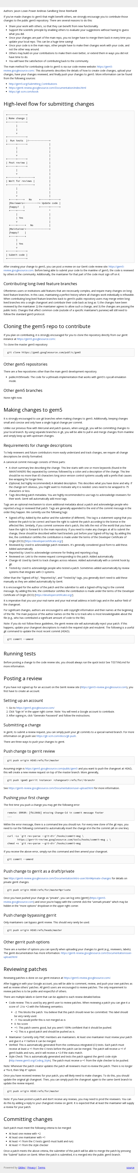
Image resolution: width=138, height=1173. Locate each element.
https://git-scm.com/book (23, 91)
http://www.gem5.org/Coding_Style (30, 1060)
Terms (41, 1167)
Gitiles (21, 1167)
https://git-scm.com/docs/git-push (56, 736)
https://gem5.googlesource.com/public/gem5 (51, 768)
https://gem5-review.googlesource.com (103, 687)
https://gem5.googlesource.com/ (36, 339)
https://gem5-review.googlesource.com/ (87, 978)
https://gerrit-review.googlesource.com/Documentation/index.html (47, 87)
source (130, 1167)
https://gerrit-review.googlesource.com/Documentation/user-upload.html (51, 788)
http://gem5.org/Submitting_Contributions (33, 84)
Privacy (31, 1167)
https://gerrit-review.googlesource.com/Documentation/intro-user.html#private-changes (60, 878)
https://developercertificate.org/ (43, 541)
